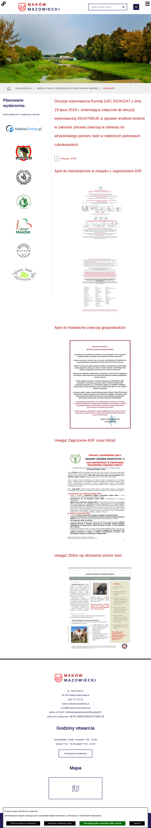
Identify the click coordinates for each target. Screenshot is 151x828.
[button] (99, 247)
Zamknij (137, 823)
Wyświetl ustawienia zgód (60, 823)
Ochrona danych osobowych (23, 823)
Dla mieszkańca (24, 88)
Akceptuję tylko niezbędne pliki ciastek (102, 823)
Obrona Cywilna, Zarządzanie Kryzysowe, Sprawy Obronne (67, 88)
